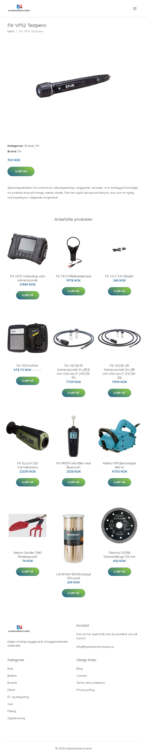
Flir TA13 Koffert (27, 366)
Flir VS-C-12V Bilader (119, 276)
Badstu (12, 675)
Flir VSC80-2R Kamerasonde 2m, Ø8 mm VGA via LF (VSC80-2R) (119, 372)
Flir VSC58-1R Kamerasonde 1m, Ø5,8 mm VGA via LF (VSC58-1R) (73, 372)
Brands (29, 146)
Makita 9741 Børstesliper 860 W (119, 465)
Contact (81, 675)
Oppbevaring (16, 718)
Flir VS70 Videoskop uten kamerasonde (27, 278)
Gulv (10, 704)
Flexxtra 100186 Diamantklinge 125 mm (119, 555)
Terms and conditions (90, 683)
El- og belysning (18, 697)
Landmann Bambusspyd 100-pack (73, 576)
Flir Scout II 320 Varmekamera (27, 465)
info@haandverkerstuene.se (95, 647)
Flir (37, 146)
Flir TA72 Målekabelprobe (73, 276)
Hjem (10, 31)
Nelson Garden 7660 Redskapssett (28, 555)
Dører (11, 690)
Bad (10, 668)
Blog (79, 668)
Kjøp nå (21, 171)
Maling (11, 711)
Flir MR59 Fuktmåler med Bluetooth (73, 465)
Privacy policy (85, 690)
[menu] (135, 8)
